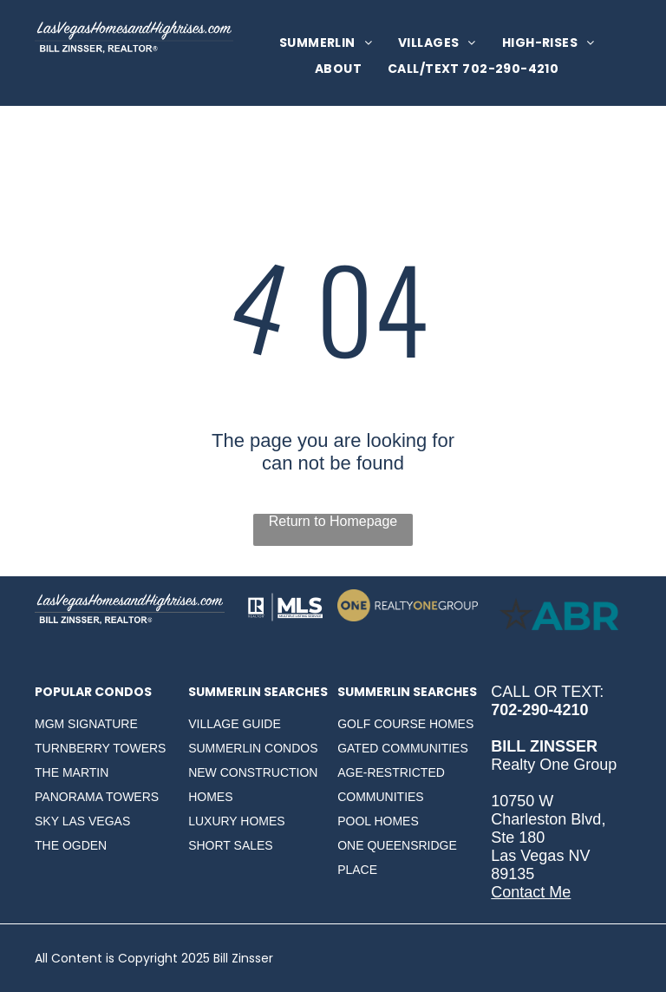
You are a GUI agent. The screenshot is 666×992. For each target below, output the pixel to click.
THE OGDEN (71, 845)
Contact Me (531, 892)
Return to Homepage (333, 521)
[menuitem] (325, 43)
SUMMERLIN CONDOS (252, 748)
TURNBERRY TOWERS (100, 748)
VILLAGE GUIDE (234, 724)
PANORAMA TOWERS (97, 797)
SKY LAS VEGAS (82, 821)
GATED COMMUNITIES (402, 748)
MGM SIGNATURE (86, 724)
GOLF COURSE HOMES (405, 724)
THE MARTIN (71, 772)
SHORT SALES (230, 845)
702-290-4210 (539, 710)
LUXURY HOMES (236, 821)
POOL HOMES (378, 821)
